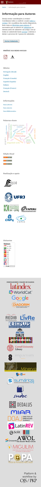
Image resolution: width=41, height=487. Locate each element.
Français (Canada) (10, 78)
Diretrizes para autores (20, 25)
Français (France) (9, 88)
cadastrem (27, 27)
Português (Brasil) (9, 72)
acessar (24, 32)
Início (4, 7)
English (6, 75)
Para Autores (7, 108)
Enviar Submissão (11, 41)
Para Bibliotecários (9, 111)
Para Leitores (7, 105)
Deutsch (6, 91)
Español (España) (9, 82)
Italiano (6, 85)
